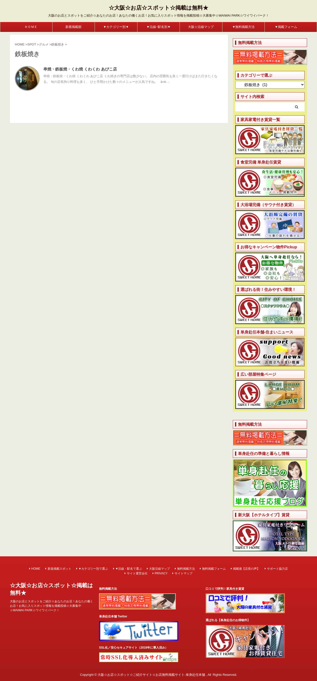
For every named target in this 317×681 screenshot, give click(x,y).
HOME (35, 568)
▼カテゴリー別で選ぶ (93, 568)
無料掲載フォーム (214, 568)
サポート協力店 (277, 568)
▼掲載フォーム (286, 27)
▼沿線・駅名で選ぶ (128, 568)
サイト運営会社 (137, 573)
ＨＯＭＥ (31, 27)
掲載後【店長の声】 (246, 568)
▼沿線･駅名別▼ (158, 27)
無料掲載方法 (186, 568)
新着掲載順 (73, 27)
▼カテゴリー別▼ (116, 27)
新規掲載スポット (59, 568)
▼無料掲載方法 (243, 27)
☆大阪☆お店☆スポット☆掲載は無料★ (158, 8)
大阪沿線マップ (159, 568)
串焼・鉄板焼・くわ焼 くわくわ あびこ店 (80, 69)
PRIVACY (161, 573)
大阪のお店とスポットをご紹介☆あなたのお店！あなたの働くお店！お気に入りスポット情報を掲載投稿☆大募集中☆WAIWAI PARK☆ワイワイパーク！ (51, 606)
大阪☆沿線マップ (201, 27)
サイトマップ (183, 573)
